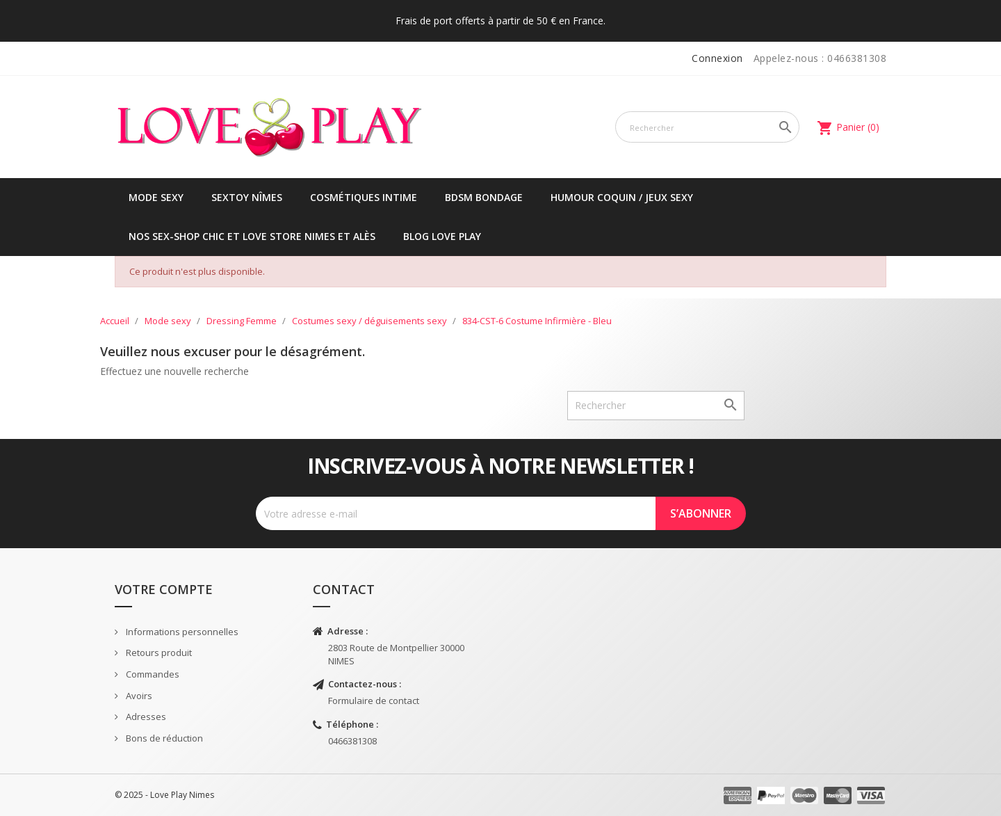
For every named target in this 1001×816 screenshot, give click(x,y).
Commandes (151, 674)
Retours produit (158, 652)
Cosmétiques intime (363, 197)
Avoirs (138, 695)
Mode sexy (156, 197)
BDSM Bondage (484, 197)
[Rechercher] (707, 127)
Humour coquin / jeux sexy (622, 197)
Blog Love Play (442, 236)
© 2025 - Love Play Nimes (164, 795)
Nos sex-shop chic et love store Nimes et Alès (252, 236)
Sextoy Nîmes (246, 197)
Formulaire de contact (373, 700)
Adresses (145, 716)
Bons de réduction (163, 738)
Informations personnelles (181, 631)
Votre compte (164, 589)
